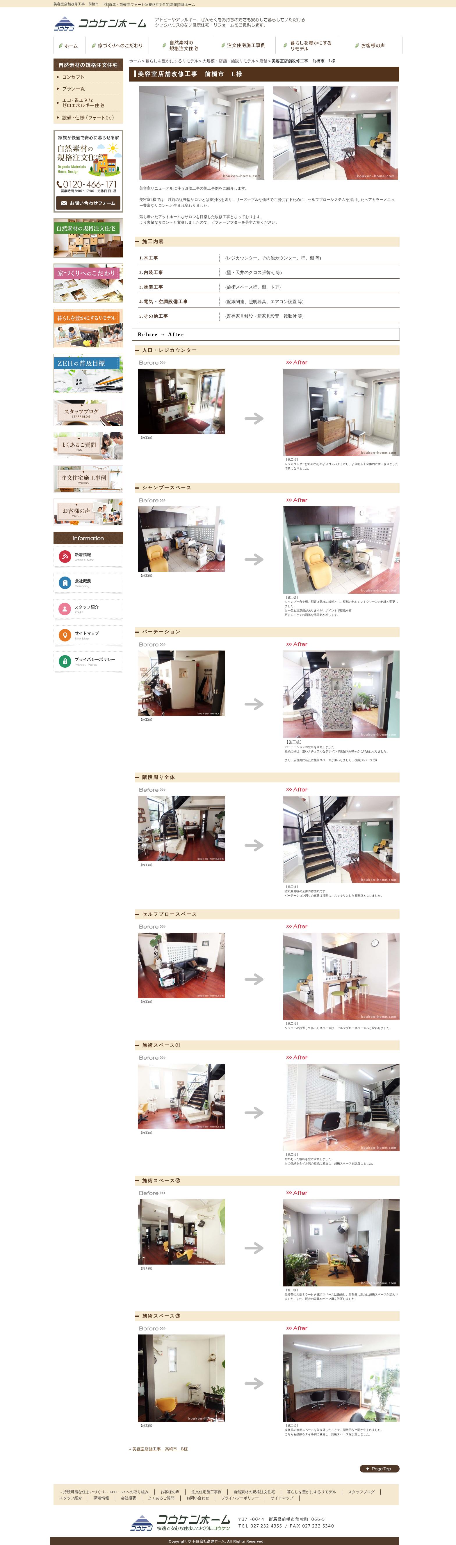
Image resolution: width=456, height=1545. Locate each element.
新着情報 (101, 1498)
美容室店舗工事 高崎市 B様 (160, 1449)
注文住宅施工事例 (206, 1492)
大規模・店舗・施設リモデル (228, 61)
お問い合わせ (197, 1498)
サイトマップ (282, 1498)
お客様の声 (170, 1492)
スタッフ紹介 (70, 1498)
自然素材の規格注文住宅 (254, 1492)
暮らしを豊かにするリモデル (171, 61)
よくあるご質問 (161, 1498)
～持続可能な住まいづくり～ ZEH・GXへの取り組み (104, 1492)
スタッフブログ (361, 1492)
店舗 (263, 61)
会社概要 (128, 1498)
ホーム (135, 61)
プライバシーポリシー (240, 1498)
